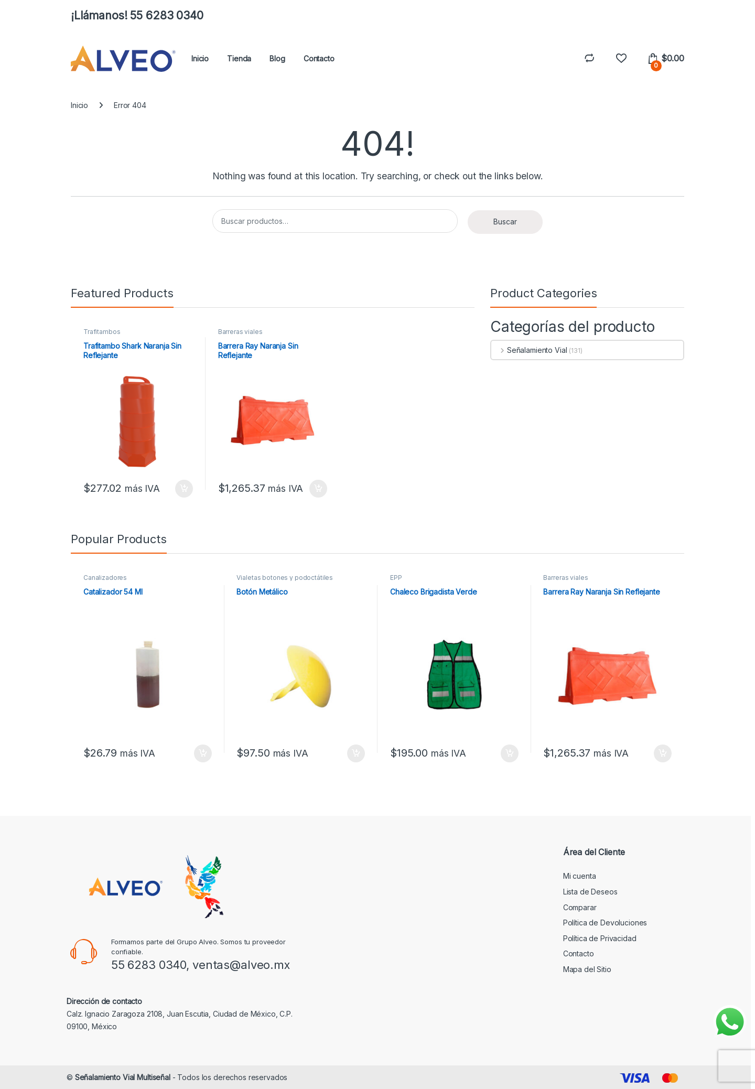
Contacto (319, 58)
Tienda (239, 58)
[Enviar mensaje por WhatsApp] (730, 1022)
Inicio (200, 58)
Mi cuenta (579, 875)
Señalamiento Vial (529, 350)
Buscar (505, 221)
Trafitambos (101, 332)
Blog (277, 58)
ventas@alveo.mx (241, 965)
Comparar (580, 907)
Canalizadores (105, 577)
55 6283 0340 (148, 965)
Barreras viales (240, 332)
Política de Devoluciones (605, 922)
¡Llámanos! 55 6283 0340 (137, 15)
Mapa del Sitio (587, 969)
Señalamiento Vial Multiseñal (122, 1077)
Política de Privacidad (600, 938)
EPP (396, 577)
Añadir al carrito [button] (184, 489)
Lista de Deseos (590, 891)
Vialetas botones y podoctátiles (284, 577)
